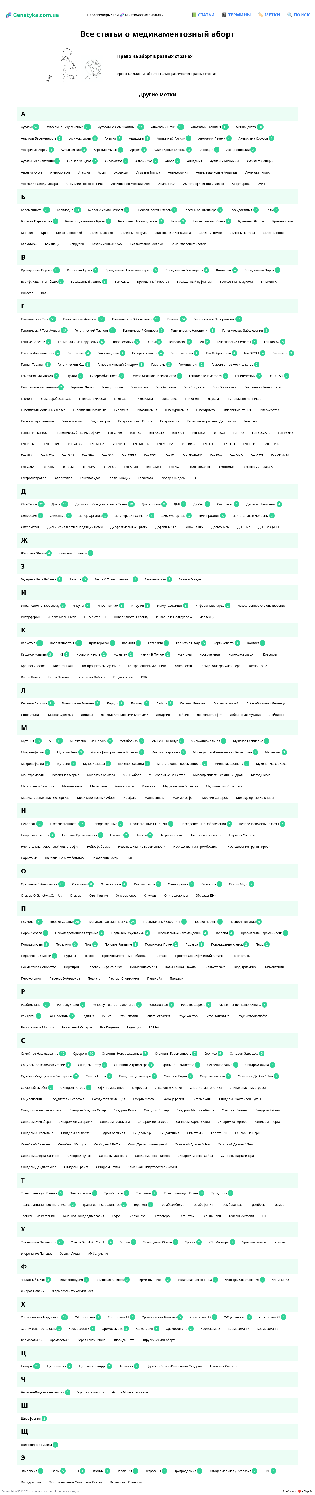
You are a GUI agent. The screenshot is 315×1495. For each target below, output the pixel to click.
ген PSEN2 (286, 433)
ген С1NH (115, 433)
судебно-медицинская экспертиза (50, 1076)
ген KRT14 (271, 444)
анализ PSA (167, 184)
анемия (113, 138)
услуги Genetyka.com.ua (92, 1242)
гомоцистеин (191, 364)
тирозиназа (137, 1216)
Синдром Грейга (76, 1167)
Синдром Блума (108, 1167)
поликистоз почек (161, 944)
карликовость (227, 643)
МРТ (56, 741)
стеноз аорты (99, 1076)
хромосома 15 (203, 1317)
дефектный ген (167, 527)
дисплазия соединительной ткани (105, 504)
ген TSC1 (219, 433)
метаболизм (132, 741)
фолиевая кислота (113, 1280)
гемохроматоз (200, 467)
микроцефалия (35, 752)
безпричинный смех (107, 244)
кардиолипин (123, 677)
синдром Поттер (157, 1110)
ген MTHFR (141, 444)
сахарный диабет (37, 1087)
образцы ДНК (206, 895)
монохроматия (32, 775)
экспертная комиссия (127, 1482)
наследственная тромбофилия (196, 846)
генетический (248, 376)
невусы (144, 835)
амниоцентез (250, 127)
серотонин (219, 1133)
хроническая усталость (41, 1328)
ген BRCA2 (275, 342)
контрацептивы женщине (147, 666)
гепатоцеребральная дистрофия (212, 421)
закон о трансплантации (116, 579)
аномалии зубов (82, 161)
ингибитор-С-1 (95, 617)
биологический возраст (109, 210)
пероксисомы (31, 978)
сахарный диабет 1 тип (236, 1144)
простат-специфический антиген (200, 956)
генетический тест (38, 319)
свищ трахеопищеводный (148, 1144)
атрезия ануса (32, 172)
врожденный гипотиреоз (187, 270)
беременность (35, 210)
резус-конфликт (217, 1016)
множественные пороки (91, 741)
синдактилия (170, 1133)
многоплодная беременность (182, 763)
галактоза (146, 478)
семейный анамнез (36, 1144)
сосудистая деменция (109, 1099)
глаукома (213, 398)
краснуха (270, 654)
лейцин (184, 715)
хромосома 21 (272, 1317)
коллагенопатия (66, 643)
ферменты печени (153, 1280)
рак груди (31, 1016)
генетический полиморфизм (79, 433)
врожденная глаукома (236, 281)
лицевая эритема (60, 715)
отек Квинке (99, 895)
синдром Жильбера (36, 1122)
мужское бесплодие (251, 741)
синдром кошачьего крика (41, 1110)
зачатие (78, 579)
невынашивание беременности (142, 846)
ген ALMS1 (154, 467)
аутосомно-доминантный (121, 127)
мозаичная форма (65, 775)
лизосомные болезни (81, 703)
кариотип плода (191, 643)
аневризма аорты (37, 150)
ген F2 (170, 455)
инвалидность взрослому (43, 605)
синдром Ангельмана (37, 1133)
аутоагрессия (74, 150)
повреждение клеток (230, 944)
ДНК (180, 504)
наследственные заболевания (206, 824)
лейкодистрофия (210, 715)
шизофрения (34, 1418)
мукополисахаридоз (271, 763)
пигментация (274, 967)
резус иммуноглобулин (254, 1016)
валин (46, 293)
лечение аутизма (38, 703)
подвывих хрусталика (130, 933)
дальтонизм (220, 527)
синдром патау (92, 1065)
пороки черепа (208, 922)
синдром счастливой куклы (240, 1099)
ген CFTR (257, 455)
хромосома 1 (60, 1340)
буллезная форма (251, 221)
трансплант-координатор (105, 1204)
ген (204, 342)
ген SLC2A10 (261, 433)
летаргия (163, 715)
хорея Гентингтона (91, 1340)
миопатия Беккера (101, 775)
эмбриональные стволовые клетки (76, 1482)
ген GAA (108, 455)
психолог (32, 922)
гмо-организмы (225, 387)
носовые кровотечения (82, 835)
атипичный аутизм (174, 138)
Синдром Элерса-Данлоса (40, 1156)
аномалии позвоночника (85, 184)
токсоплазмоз (83, 1193)
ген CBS (48, 467)
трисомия (146, 1193)
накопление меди (105, 858)
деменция (61, 515)
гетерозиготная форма (135, 421)
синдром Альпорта (76, 1133)
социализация (32, 1099)
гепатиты (251, 421)
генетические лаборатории (218, 319)
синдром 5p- (143, 1133)
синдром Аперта (268, 1122)
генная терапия (36, 364)
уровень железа (255, 1242)
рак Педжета (110, 1027)
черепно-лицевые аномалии (45, 1392)
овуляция (211, 884)
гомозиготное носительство (235, 364)
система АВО (202, 1099)
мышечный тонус (167, 741)
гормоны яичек (83, 387)
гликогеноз (169, 398)
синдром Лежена (235, 1110)
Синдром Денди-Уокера (39, 1167)
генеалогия (180, 342)
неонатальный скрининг (151, 824)
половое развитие (121, 944)
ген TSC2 (199, 433)
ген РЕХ (136, 433)
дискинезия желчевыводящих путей (75, 527)
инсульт (82, 605)
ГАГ (196, 478)
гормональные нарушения (81, 342)
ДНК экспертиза (176, 515)
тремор (279, 1204)
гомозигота (140, 387)
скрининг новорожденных (125, 1053)
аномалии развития (210, 127)
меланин (149, 786)
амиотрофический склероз (204, 184)
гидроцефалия (126, 342)
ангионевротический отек (131, 184)
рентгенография (158, 1016)
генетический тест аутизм (44, 330)
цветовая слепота (224, 1366)
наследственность (67, 824)
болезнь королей (69, 233)
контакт (256, 643)
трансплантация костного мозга (48, 1204)
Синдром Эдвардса (247, 1053)
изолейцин (208, 617)
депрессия (32, 515)
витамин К (269, 281)
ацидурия (139, 138)
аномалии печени (214, 138)
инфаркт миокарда (212, 605)
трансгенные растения (38, 1216)
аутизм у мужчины (225, 161)
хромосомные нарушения (44, 1317)
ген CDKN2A (280, 455)
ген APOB (131, 467)
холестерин (147, 1328)
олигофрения (181, 884)
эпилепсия (32, 1471)
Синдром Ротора (75, 1087)
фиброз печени (33, 1291)
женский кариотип (76, 553)
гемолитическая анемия (42, 387)
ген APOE (110, 467)
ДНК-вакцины (269, 527)
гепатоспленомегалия (208, 376)
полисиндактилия (144, 967)
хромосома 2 (211, 1328)
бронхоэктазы (283, 221)
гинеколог (283, 353)
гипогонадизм (111, 353)
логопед (140, 703)
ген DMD (236, 455)
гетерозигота (170, 421)
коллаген (123, 654)
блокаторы (29, 244)
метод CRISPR (262, 775)
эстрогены (156, 1471)
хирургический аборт (158, 1340)
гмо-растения (166, 387)
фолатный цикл (36, 1280)
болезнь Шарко (102, 233)
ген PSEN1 (29, 444)
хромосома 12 (32, 1340)
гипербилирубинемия (38, 421)
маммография (184, 798)
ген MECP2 (165, 444)
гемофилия (226, 467)
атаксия (84, 172)
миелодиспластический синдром (218, 775)
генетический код (74, 364)
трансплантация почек (184, 1193)
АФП (262, 184)
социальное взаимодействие (46, 1065)
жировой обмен (36, 553)
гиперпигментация (237, 410)
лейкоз (164, 703)
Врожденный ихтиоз (89, 281)
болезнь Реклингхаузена (173, 233)
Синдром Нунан (79, 1156)
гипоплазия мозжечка (90, 410)
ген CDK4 (28, 467)
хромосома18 (82, 1328)
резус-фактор (188, 1016)
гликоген (192, 398)
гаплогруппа (63, 478)
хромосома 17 (239, 1328)
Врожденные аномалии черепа (132, 270)
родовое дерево (196, 1005)
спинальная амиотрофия (248, 1087)
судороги (84, 1053)
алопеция (209, 150)
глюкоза (120, 398)
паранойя (155, 978)
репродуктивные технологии (116, 1005)
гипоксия (121, 410)
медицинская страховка (224, 786)
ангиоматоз (116, 161)
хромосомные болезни (162, 1317)
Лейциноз (277, 715)
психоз (89, 956)
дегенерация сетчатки (134, 515)
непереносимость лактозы (262, 824)
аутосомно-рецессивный (68, 127)
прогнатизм (241, 956)
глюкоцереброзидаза (55, 398)
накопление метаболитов (64, 858)
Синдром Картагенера (238, 1156)
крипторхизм (102, 643)
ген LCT (230, 444)
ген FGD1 (151, 455)
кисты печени (59, 677)
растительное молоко (37, 1027)
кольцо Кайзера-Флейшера (220, 666)
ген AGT (175, 467)
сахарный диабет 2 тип (258, 1076)
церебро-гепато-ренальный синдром (174, 1366)
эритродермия (188, 1471)
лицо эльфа (30, 715)
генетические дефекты (237, 342)
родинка (88, 1016)
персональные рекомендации (182, 933)
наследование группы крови (249, 846)
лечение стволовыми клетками (125, 715)
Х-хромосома (88, 1317)
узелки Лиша (70, 1253)
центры (30, 1366)
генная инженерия (35, 433)
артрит (138, 150)
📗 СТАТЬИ (203, 15)
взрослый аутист (82, 270)
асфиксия (121, 172)
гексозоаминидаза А (258, 467)
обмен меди (241, 884)
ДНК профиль (212, 515)
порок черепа (34, 933)
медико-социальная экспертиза (45, 798)
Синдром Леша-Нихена (152, 1156)
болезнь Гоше (273, 233)
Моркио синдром (215, 798)
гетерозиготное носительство (156, 376)
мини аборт (132, 775)
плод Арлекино (245, 967)
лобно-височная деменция (267, 703)
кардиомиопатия (37, 654)
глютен (26, 398)
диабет (201, 504)
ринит (107, 1016)
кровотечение (210, 654)
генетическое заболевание (136, 319)
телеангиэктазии (242, 1216)
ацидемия (195, 161)
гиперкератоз (269, 410)
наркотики (29, 858)
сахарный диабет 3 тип (193, 1144)
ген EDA (216, 455)
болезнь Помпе (211, 233)
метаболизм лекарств (38, 786)
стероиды (139, 1087)
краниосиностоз (33, 666)
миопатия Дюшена (231, 763)
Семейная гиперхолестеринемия (153, 1167)
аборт (172, 161)
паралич (224, 933)
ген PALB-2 (75, 444)
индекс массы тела (62, 617)
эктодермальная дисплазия (233, 1471)
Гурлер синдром (173, 478)
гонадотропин (113, 387)
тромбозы (258, 1204)
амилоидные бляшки (173, 150)
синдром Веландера (153, 1122)
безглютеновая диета (212, 221)
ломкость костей (226, 703)
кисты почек (31, 677)
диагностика (154, 504)
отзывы (76, 895)
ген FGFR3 (129, 455)
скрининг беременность (176, 1053)
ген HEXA (47, 455)
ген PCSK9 (52, 444)
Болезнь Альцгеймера (203, 210)
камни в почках (155, 654)
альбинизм (146, 161)
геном (154, 342)
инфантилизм (110, 605)
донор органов (93, 515)
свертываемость (215, 1076)
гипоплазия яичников (245, 398)
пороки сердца (65, 922)
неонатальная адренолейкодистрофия (50, 846)
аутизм (30, 127)
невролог (32, 824)
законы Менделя (192, 579)
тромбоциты (116, 1193)
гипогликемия (147, 410)
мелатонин (99, 786)
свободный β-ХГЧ (107, 1144)
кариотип (32, 643)
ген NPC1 (119, 444)
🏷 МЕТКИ (269, 15)
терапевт (143, 1204)
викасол (27, 293)
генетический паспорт (95, 330)
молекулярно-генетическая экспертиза (225, 752)
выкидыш (122, 281)
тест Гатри (187, 1216)
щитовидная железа (39, 1445)
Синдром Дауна (260, 1065)
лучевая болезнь (193, 703)
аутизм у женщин (260, 161)
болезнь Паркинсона (39, 221)
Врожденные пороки (40, 270)
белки (178, 221)
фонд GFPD (281, 1280)
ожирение (83, 884)
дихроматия (30, 527)
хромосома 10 (180, 1328)
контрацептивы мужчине (101, 666)
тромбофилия (203, 1204)
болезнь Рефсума (134, 233)
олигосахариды (176, 895)
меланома (276, 752)
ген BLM (68, 467)
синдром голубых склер (88, 1110)
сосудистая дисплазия (68, 1099)
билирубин (76, 244)
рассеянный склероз (77, 1027)
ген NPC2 (97, 444)
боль (272, 210)
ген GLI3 (68, 455)
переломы (67, 944)
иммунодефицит (172, 605)
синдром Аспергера (232, 1122)
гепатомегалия (185, 353)
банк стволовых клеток (189, 244)
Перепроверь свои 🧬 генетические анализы (125, 14)
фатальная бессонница (198, 1280)
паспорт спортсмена (124, 978)
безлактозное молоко (147, 244)
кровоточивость (91, 654)
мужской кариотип (168, 752)
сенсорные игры (248, 1133)
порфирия (72, 967)
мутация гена (70, 752)
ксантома (184, 654)
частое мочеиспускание (130, 1392)
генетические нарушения (193, 330)
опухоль (151, 895)
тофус (116, 1216)
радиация (134, 1027)
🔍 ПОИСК (298, 15)
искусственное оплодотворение (261, 605)
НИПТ (131, 858)
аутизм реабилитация (40, 161)
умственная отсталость (42, 1242)
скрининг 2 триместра (134, 1065)
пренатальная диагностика (112, 922)
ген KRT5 (250, 444)
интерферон (30, 617)
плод (263, 944)
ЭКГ (270, 1471)
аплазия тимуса (148, 172)
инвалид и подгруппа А (174, 617)
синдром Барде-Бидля (193, 1122)
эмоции (101, 1471)
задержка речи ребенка (41, 579)
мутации (66, 763)
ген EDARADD (192, 455)
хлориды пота (124, 1340)
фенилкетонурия (73, 1280)
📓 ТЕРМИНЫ (236, 15)
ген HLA (27, 455)
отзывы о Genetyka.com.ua (42, 895)
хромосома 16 (268, 1328)
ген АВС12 (157, 433)
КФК (144, 677)
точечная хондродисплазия (84, 1216)
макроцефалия (35, 763)
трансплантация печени (42, 1193)
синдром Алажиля (111, 1133)
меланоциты (125, 786)
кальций (131, 643)
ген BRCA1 (254, 353)
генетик (177, 319)
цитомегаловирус (95, 1366)
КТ (64, 654)
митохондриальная (208, 741)
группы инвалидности (40, 353)
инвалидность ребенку (131, 617)
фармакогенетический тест (73, 1291)
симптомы (195, 1133)
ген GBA (88, 455)
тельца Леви (212, 1216)
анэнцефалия (178, 172)
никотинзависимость (206, 835)
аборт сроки (241, 184)
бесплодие (69, 210)
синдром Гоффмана (115, 1122)
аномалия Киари (258, 172)
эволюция (127, 1471)
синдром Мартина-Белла (196, 1110)
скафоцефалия (173, 1099)
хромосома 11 (121, 1317)
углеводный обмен (160, 1242)
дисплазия (228, 504)
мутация (31, 741)
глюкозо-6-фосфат (93, 398)
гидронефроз (100, 421)
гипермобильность (107, 376)
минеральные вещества (167, 775)
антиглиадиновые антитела (217, 172)
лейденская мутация (246, 715)
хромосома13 (115, 1328)
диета (60, 504)
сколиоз (213, 1053)
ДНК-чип (244, 527)
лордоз (115, 703)
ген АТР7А (279, 376)
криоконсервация (242, 654)
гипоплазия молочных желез (43, 410)
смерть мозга (144, 1099)
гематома (161, 364)
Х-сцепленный (238, 1317)
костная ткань (64, 666)
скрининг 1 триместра (180, 1065)
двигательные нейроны (254, 515)
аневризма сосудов (256, 138)
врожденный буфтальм (194, 281)
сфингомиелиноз (111, 1087)
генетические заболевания (245, 330)
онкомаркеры (147, 884)
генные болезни (36, 342)
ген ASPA (89, 467)
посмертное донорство (39, 967)
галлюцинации (119, 478)
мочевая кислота (134, 763)
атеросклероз (60, 172)
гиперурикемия (177, 410)
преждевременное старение (79, 933)
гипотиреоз (79, 353)
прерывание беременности (264, 933)
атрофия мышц (108, 150)
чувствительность (91, 1392)
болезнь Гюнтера (242, 233)
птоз (91, 944)
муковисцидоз (97, 763)
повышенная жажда (180, 967)
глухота (74, 376)
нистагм (119, 835)
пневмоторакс (214, 967)
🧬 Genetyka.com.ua (32, 14)
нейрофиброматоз (38, 835)
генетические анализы (84, 319)
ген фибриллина (221, 353)
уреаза (280, 1242)
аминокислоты (83, 138)
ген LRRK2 (188, 444)
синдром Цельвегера (138, 1076)
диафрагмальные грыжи (129, 527)
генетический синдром (143, 330)
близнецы (52, 244)
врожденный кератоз (153, 281)
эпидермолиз (31, 1482)
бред (45, 233)
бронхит (27, 233)
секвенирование (222, 1065)
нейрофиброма (99, 846)
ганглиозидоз (90, 478)
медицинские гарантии (181, 786)
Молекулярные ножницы (255, 798)
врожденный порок (262, 270)
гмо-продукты (195, 387)
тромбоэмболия (172, 1204)
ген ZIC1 (178, 433)
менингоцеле (72, 786)
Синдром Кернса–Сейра (195, 1156)
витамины (226, 270)
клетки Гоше (258, 666)
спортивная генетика (206, 1087)
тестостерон (162, 1216)
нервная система (242, 835)
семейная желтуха (72, 1144)
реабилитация (35, 1005)
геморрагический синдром (120, 364)
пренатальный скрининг (165, 922)
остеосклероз (126, 895)
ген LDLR (210, 444)
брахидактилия (244, 210)
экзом (58, 1471)
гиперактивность (148, 353)
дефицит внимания (264, 504)
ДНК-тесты (33, 504)
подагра (195, 944)
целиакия (129, 1366)
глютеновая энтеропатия (263, 387)
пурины (70, 956)
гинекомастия (73, 421)
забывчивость (158, 579)
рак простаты (61, 1016)
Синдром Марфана (113, 1156)
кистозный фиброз (91, 677)
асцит (102, 172)
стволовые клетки (169, 1087)
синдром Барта (178, 1076)
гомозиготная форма (40, 376)
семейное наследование (43, 1053)
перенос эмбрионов (65, 978)
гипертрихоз (205, 410)
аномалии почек (167, 127)
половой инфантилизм (105, 967)
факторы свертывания (245, 1280)
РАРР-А (154, 1027)
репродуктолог (71, 1005)
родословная (161, 1005)
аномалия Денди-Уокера (40, 184)
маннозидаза (155, 798)
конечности (183, 666)
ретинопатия (128, 1016)
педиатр (94, 978)
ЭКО (79, 1471)
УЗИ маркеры (222, 1242)
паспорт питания (246, 922)
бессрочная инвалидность (141, 221)
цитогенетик (59, 1366)
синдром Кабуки (268, 1110)
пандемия (178, 978)
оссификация (114, 884)
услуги (128, 1242)
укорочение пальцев (37, 1253)
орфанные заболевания (43, 884)
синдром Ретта (125, 1110)
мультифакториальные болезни (117, 752)
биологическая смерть (156, 210)
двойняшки (195, 527)
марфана (130, 798)
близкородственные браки (88, 221)
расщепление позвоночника (242, 1005)
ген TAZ (239, 433)
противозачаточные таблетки (124, 956)
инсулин (140, 605)
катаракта (158, 643)
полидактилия (35, 944)
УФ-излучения (99, 1253)
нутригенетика (171, 835)
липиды (87, 715)
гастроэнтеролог (34, 478)
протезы (161, 956)
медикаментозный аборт (96, 798)
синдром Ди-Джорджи (75, 1122)
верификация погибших (42, 281)
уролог (193, 1242)
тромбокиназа (232, 1204)
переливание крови (39, 956)
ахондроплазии (241, 150)
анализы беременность (41, 138)
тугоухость (222, 1193)
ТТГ (265, 1216)
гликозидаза (144, 398)
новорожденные (107, 824)
